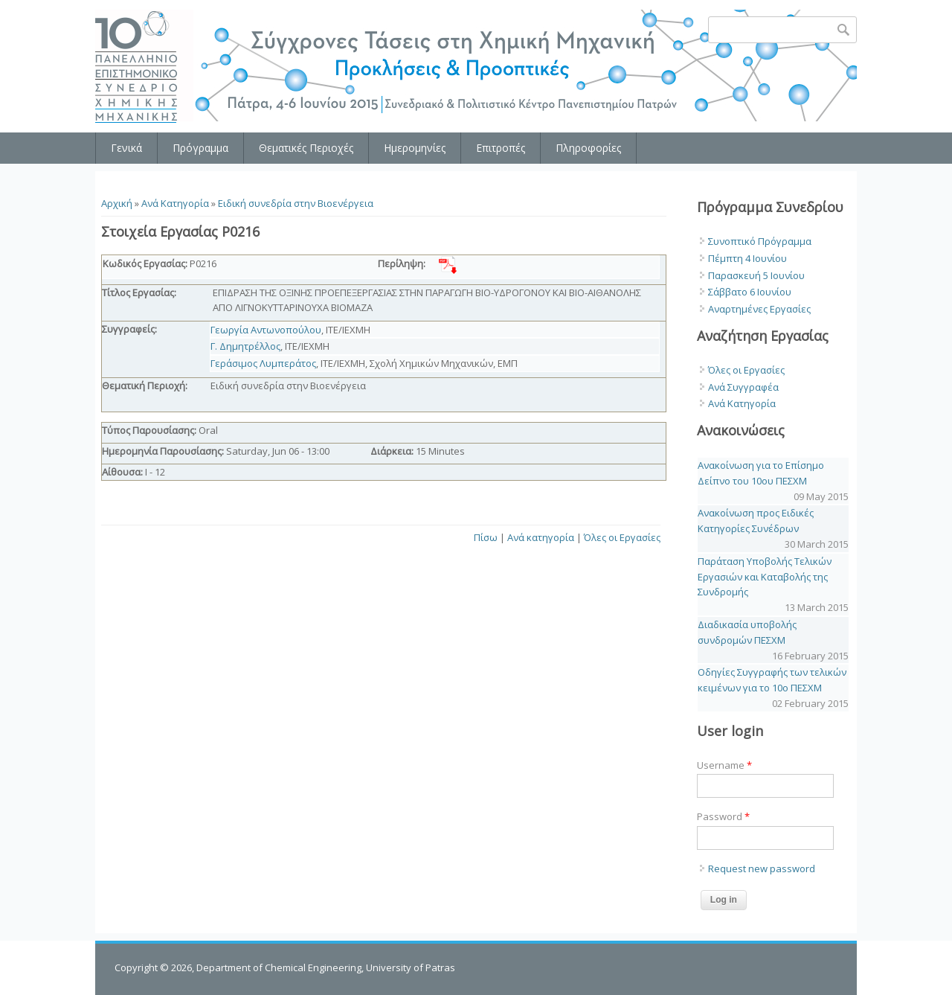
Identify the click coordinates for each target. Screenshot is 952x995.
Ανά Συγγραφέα (743, 387)
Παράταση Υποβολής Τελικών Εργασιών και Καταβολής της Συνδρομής (765, 576)
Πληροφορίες (588, 148)
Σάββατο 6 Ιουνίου (749, 291)
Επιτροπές (500, 148)
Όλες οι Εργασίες (622, 537)
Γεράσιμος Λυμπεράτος (263, 363)
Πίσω (486, 537)
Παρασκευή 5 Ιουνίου (756, 275)
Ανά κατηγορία (540, 537)
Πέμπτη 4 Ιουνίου (747, 258)
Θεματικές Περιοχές (306, 148)
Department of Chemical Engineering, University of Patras (325, 967)
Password (723, 816)
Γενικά (126, 148)
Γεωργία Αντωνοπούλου (265, 329)
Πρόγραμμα (200, 148)
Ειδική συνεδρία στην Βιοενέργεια (295, 203)
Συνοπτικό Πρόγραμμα (759, 241)
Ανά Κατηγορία (175, 203)
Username (724, 765)
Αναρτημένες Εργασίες (759, 309)
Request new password (761, 868)
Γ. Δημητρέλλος (245, 346)
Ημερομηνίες (415, 148)
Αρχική (116, 203)
